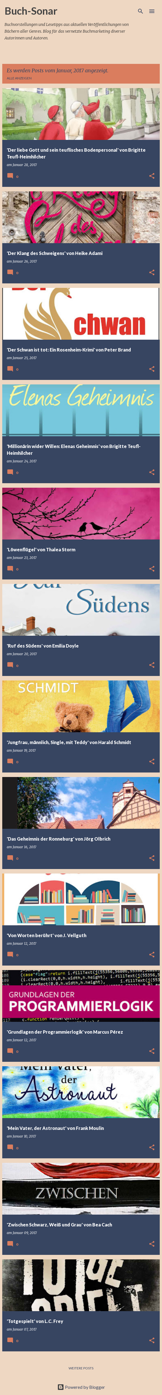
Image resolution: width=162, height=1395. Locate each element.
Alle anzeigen (19, 78)
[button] (151, 176)
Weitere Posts (81, 1368)
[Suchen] (140, 11)
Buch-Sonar (31, 11)
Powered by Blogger (81, 1387)
